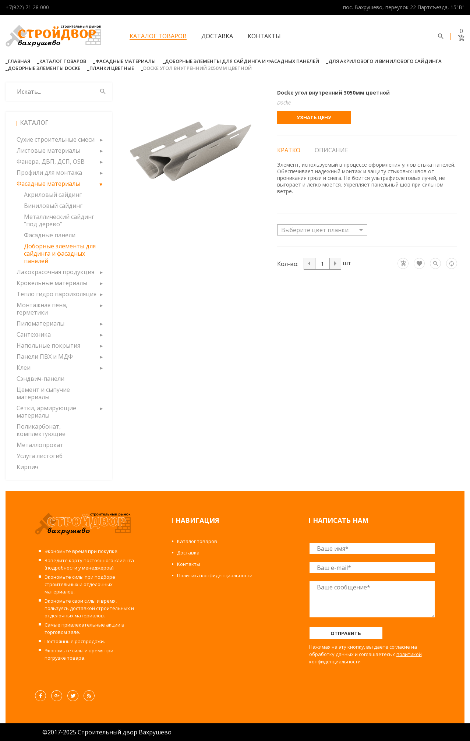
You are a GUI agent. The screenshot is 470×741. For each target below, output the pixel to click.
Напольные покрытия (48, 345)
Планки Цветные (111, 68)
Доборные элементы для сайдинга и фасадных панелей (242, 61)
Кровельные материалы (52, 283)
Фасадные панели (49, 235)
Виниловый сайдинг (53, 206)
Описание (331, 150)
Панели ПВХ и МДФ (45, 356)
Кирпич (27, 467)
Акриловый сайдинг (53, 195)
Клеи (24, 368)
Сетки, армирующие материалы (46, 411)
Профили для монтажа (49, 173)
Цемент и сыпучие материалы (43, 393)
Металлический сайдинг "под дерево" (59, 220)
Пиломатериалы (40, 323)
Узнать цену (314, 117)
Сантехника (34, 334)
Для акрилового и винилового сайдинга (385, 61)
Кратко (288, 150)
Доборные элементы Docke (44, 68)
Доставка (217, 36)
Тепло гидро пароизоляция (56, 294)
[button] (100, 139)
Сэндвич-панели (40, 379)
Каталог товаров (158, 36)
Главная (19, 61)
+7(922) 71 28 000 (27, 7)
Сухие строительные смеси (56, 139)
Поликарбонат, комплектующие (41, 430)
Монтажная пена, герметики (42, 308)
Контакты (264, 36)
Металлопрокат (40, 445)
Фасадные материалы (125, 61)
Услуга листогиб (40, 456)
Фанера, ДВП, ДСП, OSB (51, 161)
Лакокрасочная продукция (55, 272)
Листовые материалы (48, 150)
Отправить (346, 633)
